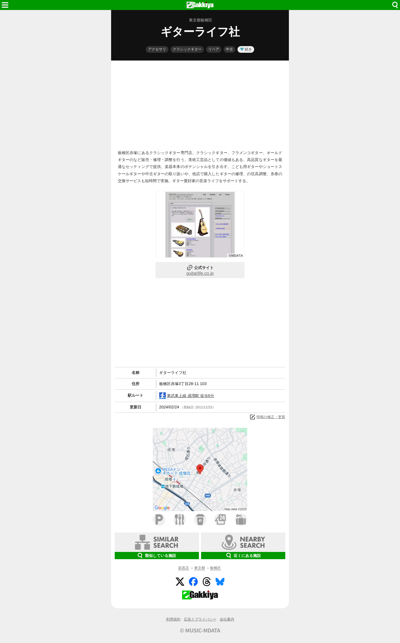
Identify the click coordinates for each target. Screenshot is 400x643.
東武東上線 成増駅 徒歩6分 (186, 395)
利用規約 (173, 619)
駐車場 (159, 519)
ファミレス (179, 519)
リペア (213, 49)
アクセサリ (157, 49)
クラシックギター (187, 49)
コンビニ (220, 519)
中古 (229, 49)
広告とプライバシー (200, 619)
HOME (200, 5)
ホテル (241, 519)
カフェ (200, 519)
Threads (206, 581)
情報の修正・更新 (267, 417)
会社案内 (227, 619)
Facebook (193, 581)
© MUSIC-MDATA (200, 630)
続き (246, 49)
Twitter (180, 581)
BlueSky (220, 581)
